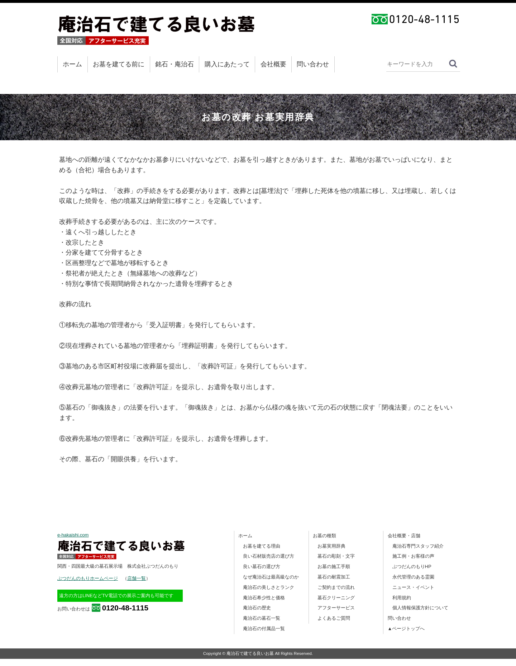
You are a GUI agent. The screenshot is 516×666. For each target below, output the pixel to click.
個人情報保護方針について (420, 607)
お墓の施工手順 (333, 566)
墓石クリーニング (336, 597)
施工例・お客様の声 (413, 556)
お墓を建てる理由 (261, 546)
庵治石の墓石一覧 (261, 618)
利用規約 (401, 597)
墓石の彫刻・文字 (336, 556)
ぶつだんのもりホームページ (87, 578)
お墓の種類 (324, 535)
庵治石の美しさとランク (268, 587)
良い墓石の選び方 (261, 566)
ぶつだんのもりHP (411, 566)
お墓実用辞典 (331, 546)
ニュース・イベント (413, 587)
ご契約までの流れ (336, 587)
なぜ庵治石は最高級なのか (271, 577)
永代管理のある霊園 (413, 577)
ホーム (72, 64)
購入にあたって (227, 64)
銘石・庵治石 (174, 64)
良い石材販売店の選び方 (268, 556)
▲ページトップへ (406, 628)
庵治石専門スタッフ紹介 (418, 546)
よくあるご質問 (333, 618)
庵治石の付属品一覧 (264, 628)
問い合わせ (313, 64)
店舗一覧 (136, 578)
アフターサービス (336, 607)
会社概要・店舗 (404, 535)
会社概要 (273, 64)
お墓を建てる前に (118, 64)
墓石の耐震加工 (333, 577)
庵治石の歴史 (257, 607)
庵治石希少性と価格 (264, 597)
